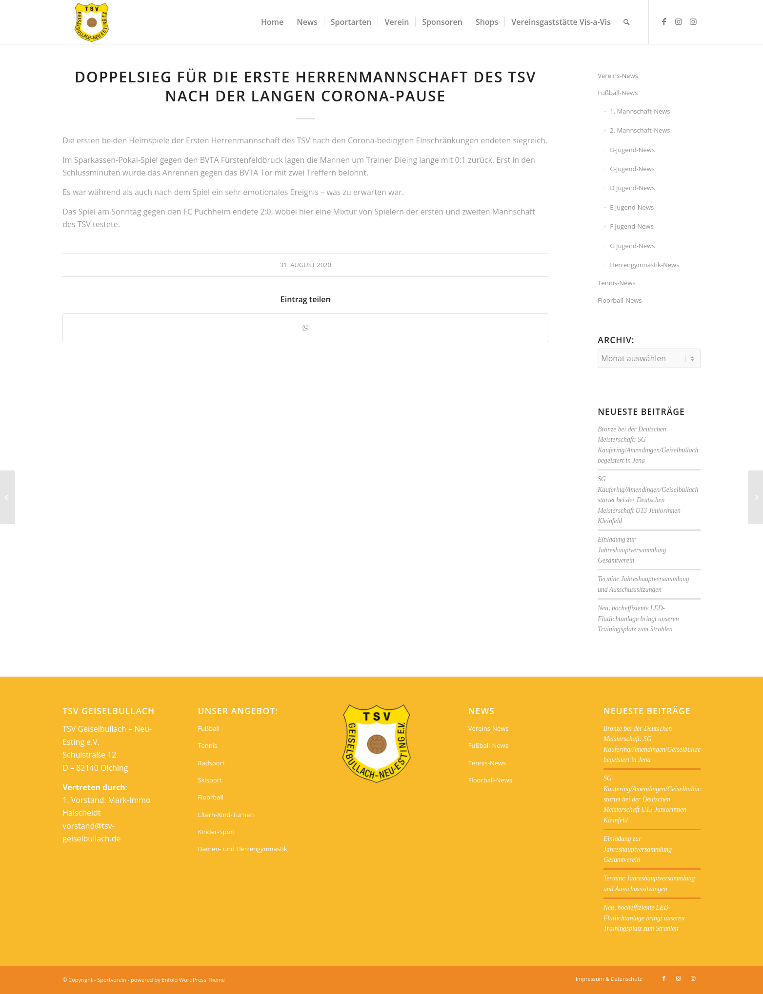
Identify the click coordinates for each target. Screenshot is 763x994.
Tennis (207, 745)
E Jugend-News (632, 207)
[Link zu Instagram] (678, 21)
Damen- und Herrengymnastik (242, 848)
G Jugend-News (632, 245)
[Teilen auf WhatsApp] (305, 327)
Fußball (209, 728)
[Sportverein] (91, 22)
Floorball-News (620, 300)
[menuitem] (272, 22)
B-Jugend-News (632, 149)
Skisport (209, 780)
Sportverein (111, 979)
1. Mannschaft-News (640, 111)
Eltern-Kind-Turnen (226, 814)
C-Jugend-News (632, 168)
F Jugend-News (631, 226)
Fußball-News (618, 92)
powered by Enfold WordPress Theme (178, 979)
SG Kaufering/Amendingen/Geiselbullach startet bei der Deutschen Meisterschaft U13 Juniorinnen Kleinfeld (648, 500)
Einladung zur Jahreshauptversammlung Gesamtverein (632, 550)
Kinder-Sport (216, 831)
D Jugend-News (632, 187)
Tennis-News (616, 282)
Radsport (211, 763)
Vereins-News (618, 75)
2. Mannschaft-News (640, 130)
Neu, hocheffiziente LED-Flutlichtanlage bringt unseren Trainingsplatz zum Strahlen (638, 618)
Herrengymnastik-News (644, 264)
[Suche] (626, 22)
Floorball (210, 797)
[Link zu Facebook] (664, 21)
